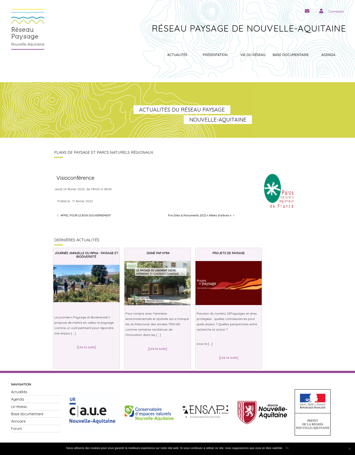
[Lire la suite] (86, 347)
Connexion (336, 12)
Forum (16, 428)
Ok (287, 448)
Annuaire (18, 421)
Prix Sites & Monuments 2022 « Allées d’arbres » (199, 215)
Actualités (177, 55)
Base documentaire (291, 55)
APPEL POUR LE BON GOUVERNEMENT (85, 215)
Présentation (215, 55)
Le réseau (19, 406)
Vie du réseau (252, 55)
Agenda (328, 55)
